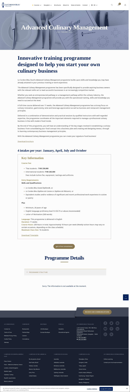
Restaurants (25, 329)
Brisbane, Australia (59, 366)
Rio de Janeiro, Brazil (34, 359)
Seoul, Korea (82, 369)
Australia (56, 359)
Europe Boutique (45, 332)
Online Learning (108, 359)
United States (33, 376)
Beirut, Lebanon (8, 381)
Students (61, 329)
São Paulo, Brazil (33, 362)
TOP (125, 297)
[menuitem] (111, 5)
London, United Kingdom (11, 368)
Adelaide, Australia (59, 362)
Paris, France (7, 361)
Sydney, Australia (59, 372)
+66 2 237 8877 (82, 337)
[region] (65, 389)
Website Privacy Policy (10, 335)
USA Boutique (44, 329)
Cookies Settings (92, 389)
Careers (24, 335)
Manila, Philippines (84, 382)
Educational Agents (64, 332)
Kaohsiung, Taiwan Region (86, 376)
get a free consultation (64, 246)
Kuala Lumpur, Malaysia (85, 372)
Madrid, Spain (8, 371)
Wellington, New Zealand (61, 376)
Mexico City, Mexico (34, 369)
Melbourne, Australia (60, 369)
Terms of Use (8, 332)
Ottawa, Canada (33, 366)
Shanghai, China (83, 359)
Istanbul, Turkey (8, 374)
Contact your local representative (113, 362)
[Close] (127, 389)
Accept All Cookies (106, 389)
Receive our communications (97, 312)
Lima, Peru (32, 372)
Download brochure (26, 141)
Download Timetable (29, 235)
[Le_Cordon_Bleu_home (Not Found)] (11, 5)
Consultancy (25, 339)
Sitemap (6, 342)
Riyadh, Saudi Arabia (10, 378)
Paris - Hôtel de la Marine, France (13, 364)
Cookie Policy (8, 339)
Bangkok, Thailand (84, 379)
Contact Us (7, 329)
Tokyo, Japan (82, 366)
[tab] (65, 272)
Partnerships (26, 332)
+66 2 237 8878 (82, 339)
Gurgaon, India (83, 362)
